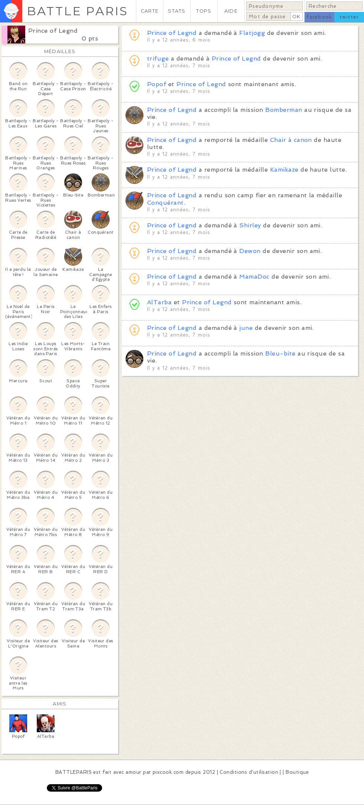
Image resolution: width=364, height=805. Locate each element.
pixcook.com (168, 772)
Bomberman (283, 109)
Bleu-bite (280, 353)
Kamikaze (284, 169)
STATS (176, 11)
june (246, 327)
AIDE (231, 11)
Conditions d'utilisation (249, 772)
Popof (156, 84)
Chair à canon (291, 139)
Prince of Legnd (53, 30)
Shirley (250, 225)
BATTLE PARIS (77, 11)
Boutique (297, 772)
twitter (349, 17)
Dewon (249, 250)
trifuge (158, 58)
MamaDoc (254, 276)
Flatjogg (252, 32)
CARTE (150, 11)
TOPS (203, 11)
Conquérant (165, 202)
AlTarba (159, 302)
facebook (319, 17)
